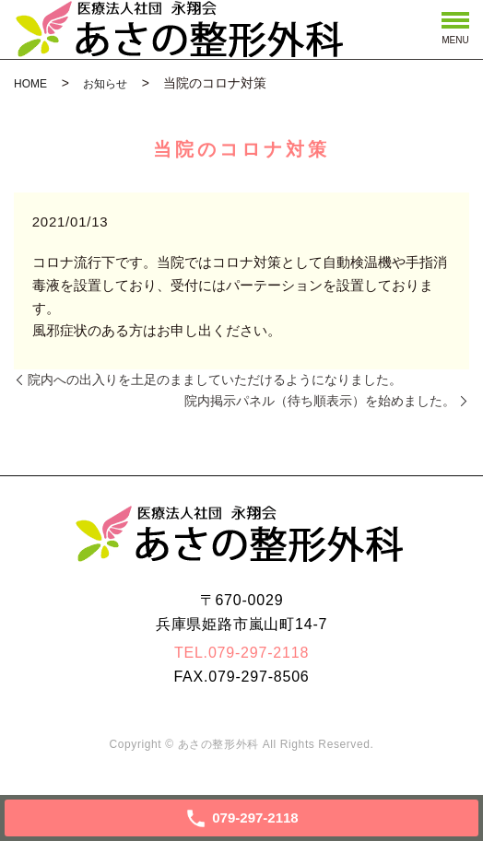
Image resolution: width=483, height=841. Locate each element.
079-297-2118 (258, 652)
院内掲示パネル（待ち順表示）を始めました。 (319, 400)
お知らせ (105, 83)
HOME (30, 83)
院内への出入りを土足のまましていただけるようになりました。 (215, 379)
